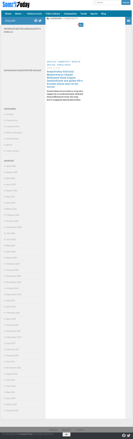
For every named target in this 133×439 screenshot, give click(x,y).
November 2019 (13, 282)
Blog (103, 13)
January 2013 (12, 410)
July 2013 (10, 380)
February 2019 (12, 312)
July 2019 (10, 300)
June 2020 (11, 239)
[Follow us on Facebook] (35, 20)
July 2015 (10, 361)
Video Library (52, 13)
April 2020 (11, 251)
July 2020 (10, 233)
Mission (53, 429)
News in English (14, 132)
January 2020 (12, 270)
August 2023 (12, 172)
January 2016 (12, 355)
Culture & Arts (34, 13)
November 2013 (13, 367)
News (18, 13)
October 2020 (12, 221)
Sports (94, 13)
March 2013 (11, 404)
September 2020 (14, 227)
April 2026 (11, 166)
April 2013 (10, 398)
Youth (83, 13)
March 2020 (11, 257)
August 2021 (11, 190)
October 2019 (12, 288)
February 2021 (12, 215)
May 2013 (10, 392)
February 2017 (12, 349)
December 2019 (13, 276)
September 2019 (13, 294)
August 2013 (11, 373)
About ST (66, 429)
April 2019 (11, 306)
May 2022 (10, 178)
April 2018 (11, 318)
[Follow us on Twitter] (40, 20)
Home (8, 13)
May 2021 (10, 196)
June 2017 (10, 343)
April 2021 (10, 202)
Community (70, 13)
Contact (80, 429)
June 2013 (10, 386)
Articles (51, 61)
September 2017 (13, 337)
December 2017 (13, 331)
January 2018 (12, 325)
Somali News (64, 65)
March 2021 (11, 208)
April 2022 (11, 184)
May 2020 (10, 245)
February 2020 (13, 263)
